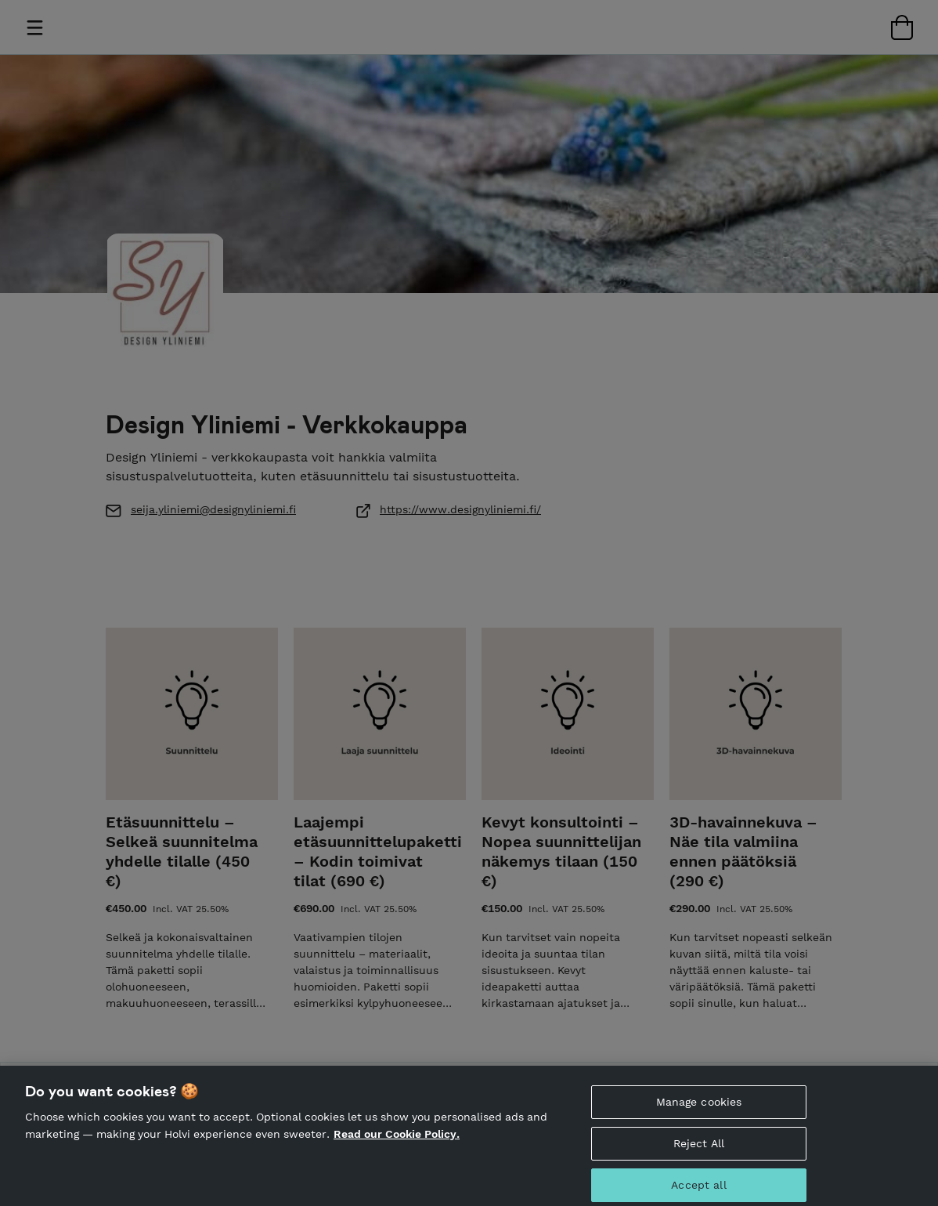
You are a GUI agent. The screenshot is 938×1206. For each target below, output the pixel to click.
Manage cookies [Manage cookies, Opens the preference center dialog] (699, 1111)
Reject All (698, 1152)
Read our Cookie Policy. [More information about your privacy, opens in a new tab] (397, 1142)
